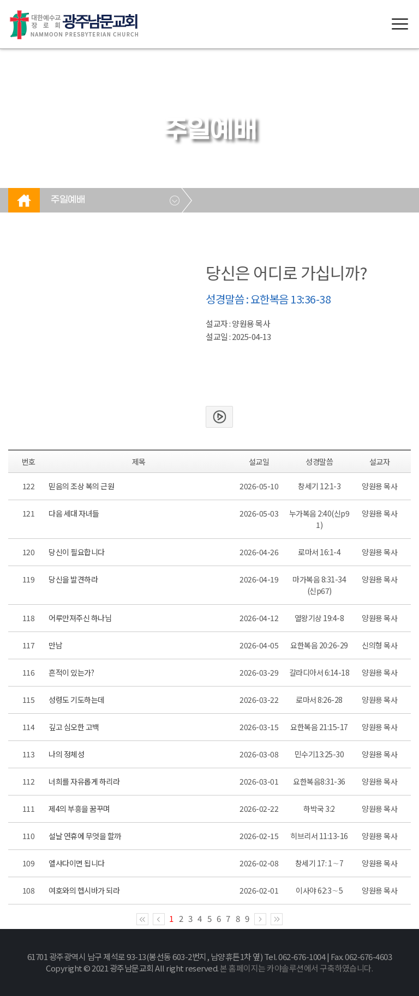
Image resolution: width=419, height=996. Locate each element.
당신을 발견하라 (73, 579)
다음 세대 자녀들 (74, 513)
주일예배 (68, 200)
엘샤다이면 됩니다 (77, 863)
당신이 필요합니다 (77, 551)
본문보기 (219, 417)
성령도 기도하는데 (77, 699)
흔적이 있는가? (71, 672)
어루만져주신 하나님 (80, 617)
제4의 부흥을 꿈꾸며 (79, 808)
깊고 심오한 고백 (74, 726)
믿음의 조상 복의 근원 (81, 486)
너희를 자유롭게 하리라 (84, 781)
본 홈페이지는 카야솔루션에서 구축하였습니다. (296, 968)
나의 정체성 (66, 754)
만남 (55, 645)
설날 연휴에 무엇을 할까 (85, 835)
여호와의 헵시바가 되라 (84, 890)
